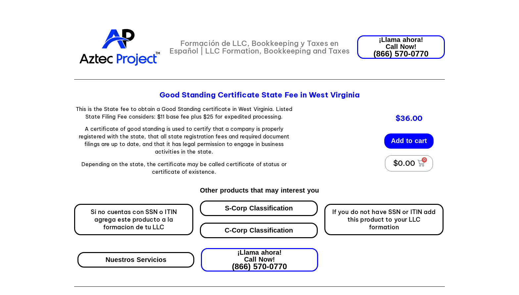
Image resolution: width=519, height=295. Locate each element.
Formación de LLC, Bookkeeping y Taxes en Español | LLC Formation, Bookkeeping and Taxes (259, 47)
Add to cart (409, 140)
